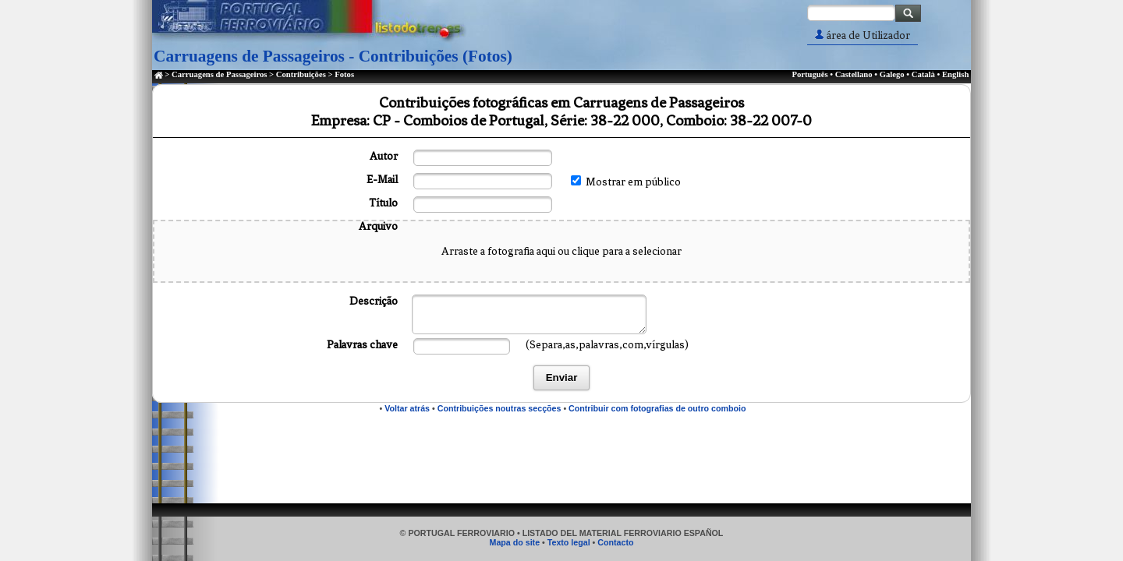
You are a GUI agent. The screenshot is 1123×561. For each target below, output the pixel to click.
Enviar (562, 377)
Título (383, 203)
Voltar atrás (407, 408)
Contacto (615, 542)
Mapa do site (515, 542)
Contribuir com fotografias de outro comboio (657, 408)
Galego (892, 74)
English (955, 74)
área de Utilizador (862, 35)
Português (809, 74)
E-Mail (382, 179)
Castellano (854, 74)
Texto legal (568, 542)
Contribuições (301, 74)
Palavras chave (362, 344)
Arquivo (378, 226)
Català (923, 74)
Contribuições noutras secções (500, 408)
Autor (384, 156)
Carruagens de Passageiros (219, 74)
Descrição (373, 301)
